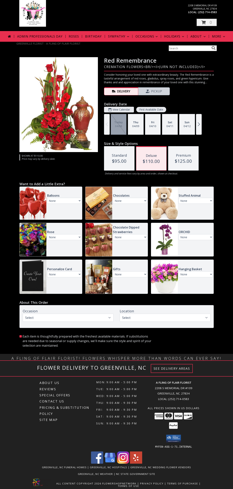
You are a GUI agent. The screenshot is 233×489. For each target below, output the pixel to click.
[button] (207, 22)
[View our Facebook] (97, 462)
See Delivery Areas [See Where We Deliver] (172, 368)
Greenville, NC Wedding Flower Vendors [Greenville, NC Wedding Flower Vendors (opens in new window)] (160, 467)
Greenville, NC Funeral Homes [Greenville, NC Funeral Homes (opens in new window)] (64, 467)
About (198, 36)
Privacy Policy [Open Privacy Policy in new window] (152, 483)
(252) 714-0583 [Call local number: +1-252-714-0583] (207, 12)
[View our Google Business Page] (110, 462)
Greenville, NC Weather (95, 473)
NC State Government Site (135, 473)
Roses (74, 36)
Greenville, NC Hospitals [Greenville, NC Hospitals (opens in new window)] (108, 467)
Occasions (147, 36)
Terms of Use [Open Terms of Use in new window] (128, 485)
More (219, 36)
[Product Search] (189, 48)
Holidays (174, 36)
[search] (213, 48)
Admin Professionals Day (39, 36)
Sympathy (119, 36)
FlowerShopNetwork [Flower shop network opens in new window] (119, 483)
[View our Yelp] (136, 462)
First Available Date (151, 109)
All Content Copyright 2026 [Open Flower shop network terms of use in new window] (78, 483)
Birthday (93, 36)
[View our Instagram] (123, 462)
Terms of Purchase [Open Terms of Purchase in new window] (182, 483)
